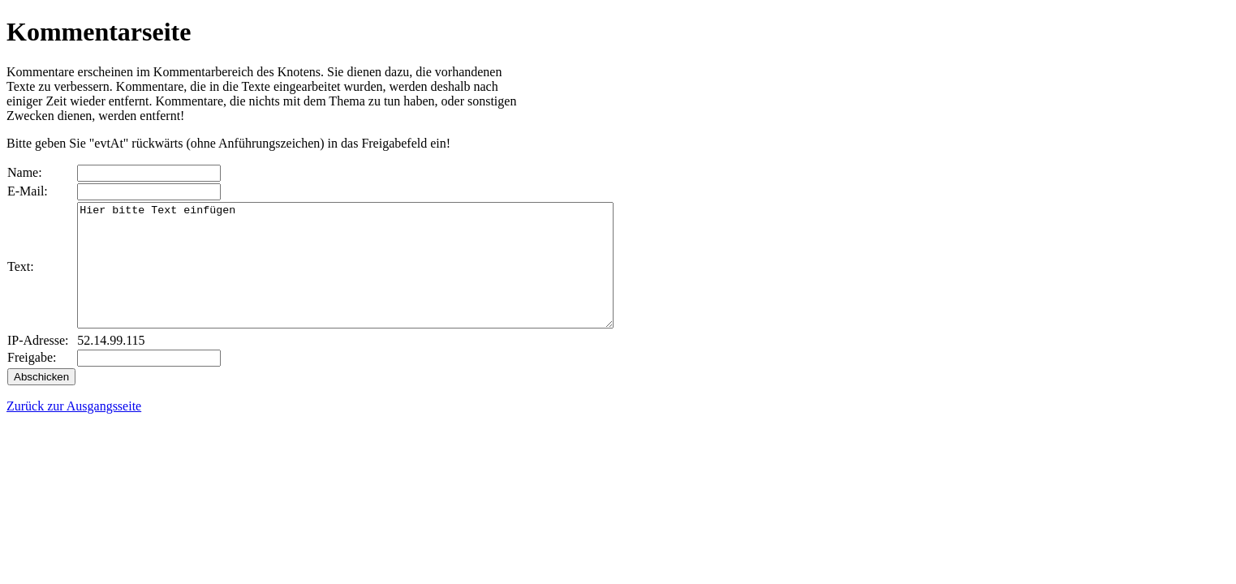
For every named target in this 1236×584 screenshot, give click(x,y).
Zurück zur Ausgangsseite (73, 430)
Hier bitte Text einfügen (377, 277)
